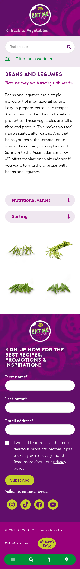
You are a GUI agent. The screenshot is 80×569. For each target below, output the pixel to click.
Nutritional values (31, 200)
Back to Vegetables (29, 30)
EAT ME (40, 15)
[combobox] (40, 47)
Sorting (20, 216)
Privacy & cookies (51, 530)
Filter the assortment (30, 58)
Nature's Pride (47, 543)
